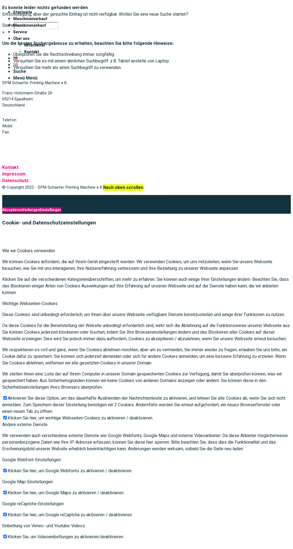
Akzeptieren (12, 209)
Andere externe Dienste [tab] (25, 424)
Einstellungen (50, 209)
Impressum (14, 174)
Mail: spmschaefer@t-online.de (30, 142)
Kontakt (10, 167)
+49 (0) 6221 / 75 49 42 (39, 120)
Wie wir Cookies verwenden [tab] (28, 251)
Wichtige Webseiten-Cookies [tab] (29, 303)
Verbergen (31, 209)
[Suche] (19, 71)
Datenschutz (15, 180)
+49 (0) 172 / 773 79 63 (35, 126)
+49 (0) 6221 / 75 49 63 (32, 132)
